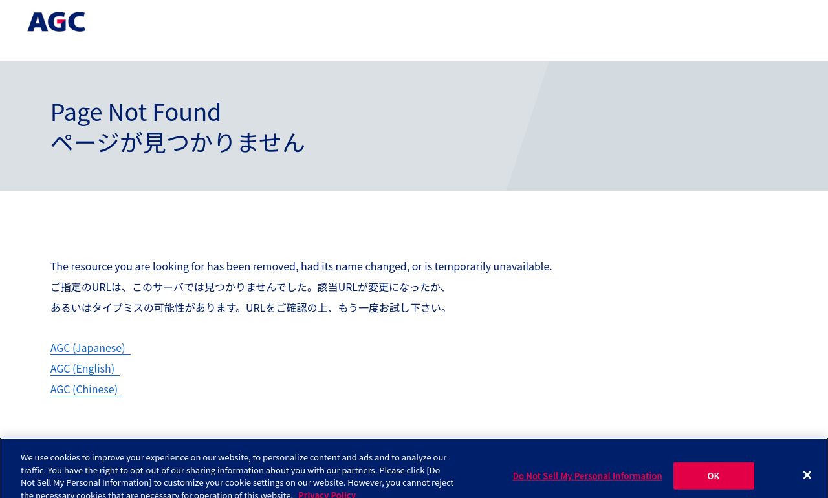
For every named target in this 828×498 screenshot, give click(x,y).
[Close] (807, 480)
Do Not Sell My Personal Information (587, 480)
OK (714, 480)
